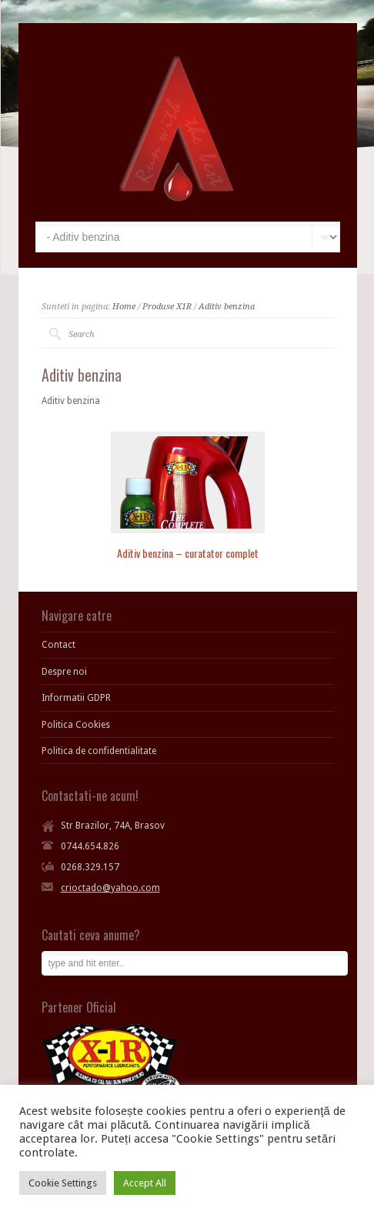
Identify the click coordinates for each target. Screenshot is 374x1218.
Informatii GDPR (76, 697)
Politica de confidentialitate (99, 751)
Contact (58, 644)
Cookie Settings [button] (62, 1183)
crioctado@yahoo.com (110, 888)
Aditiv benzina (227, 307)
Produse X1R (167, 307)
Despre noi (64, 671)
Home (123, 307)
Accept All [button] (144, 1183)
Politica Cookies (76, 724)
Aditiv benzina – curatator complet (188, 553)
